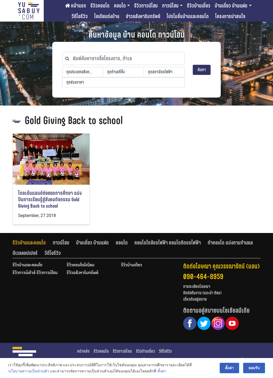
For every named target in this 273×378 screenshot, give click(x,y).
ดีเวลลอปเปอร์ (25, 253)
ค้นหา (202, 70)
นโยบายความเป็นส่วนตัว (28, 371)
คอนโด (120, 5)
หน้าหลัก (83, 351)
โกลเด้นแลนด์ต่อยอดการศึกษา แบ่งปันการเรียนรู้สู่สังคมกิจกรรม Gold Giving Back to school (50, 199)
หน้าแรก (75, 5)
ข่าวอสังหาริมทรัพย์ (143, 16)
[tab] (33, 242)
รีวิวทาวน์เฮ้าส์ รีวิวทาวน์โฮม (35, 273)
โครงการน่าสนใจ (230, 16)
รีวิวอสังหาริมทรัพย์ (82, 273)
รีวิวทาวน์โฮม (146, 5)
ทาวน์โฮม (170, 5)
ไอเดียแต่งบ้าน (106, 16)
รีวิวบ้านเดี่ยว (198, 5)
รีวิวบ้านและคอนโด (29, 242)
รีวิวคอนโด (100, 5)
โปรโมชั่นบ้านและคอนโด (188, 16)
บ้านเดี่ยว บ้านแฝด (231, 5)
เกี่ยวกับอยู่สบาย (195, 299)
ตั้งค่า (162, 371)
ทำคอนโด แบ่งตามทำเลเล (230, 242)
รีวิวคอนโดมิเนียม (80, 265)
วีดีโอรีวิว (79, 16)
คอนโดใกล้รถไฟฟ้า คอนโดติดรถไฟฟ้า (167, 242)
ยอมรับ (254, 368)
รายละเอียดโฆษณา (196, 286)
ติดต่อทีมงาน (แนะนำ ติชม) (202, 293)
